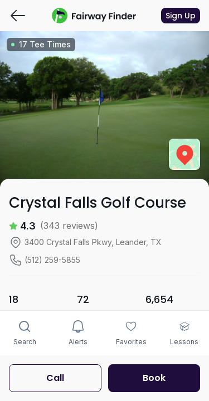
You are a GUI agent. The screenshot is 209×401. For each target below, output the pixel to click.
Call (55, 377)
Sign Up (181, 15)
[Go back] (18, 16)
